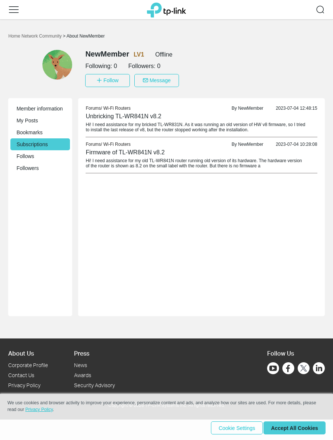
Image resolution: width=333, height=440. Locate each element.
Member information (39, 107)
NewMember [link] (250, 106)
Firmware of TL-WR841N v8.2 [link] (125, 150)
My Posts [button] (27, 119)
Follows (25, 154)
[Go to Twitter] (304, 367)
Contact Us (21, 373)
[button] (13, 9)
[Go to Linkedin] (319, 366)
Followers (27, 166)
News (80, 363)
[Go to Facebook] (288, 366)
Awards (82, 373)
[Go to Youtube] (273, 366)
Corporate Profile (28, 363)
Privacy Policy (24, 383)
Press (81, 351)
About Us (21, 351)
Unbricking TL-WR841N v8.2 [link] (123, 114)
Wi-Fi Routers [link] (117, 106)
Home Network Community (35, 36)
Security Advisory (94, 383)
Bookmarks (29, 131)
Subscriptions (32, 142)
